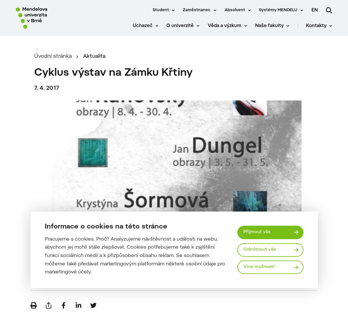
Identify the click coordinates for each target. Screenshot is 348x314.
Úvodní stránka (53, 56)
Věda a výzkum (224, 26)
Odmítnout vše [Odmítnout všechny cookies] (259, 250)
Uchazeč (143, 26)
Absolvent (235, 10)
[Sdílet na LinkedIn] (78, 305)
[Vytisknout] (33, 305)
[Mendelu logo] (49, 18)
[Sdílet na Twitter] (93, 305)
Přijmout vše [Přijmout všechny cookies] (257, 232)
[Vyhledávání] (329, 10)
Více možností (258, 267)
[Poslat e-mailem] (48, 305)
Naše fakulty (269, 26)
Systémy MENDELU (278, 10)
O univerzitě (180, 26)
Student (161, 10)
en (315, 10)
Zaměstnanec (197, 10)
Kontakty (316, 26)
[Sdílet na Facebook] (63, 305)
